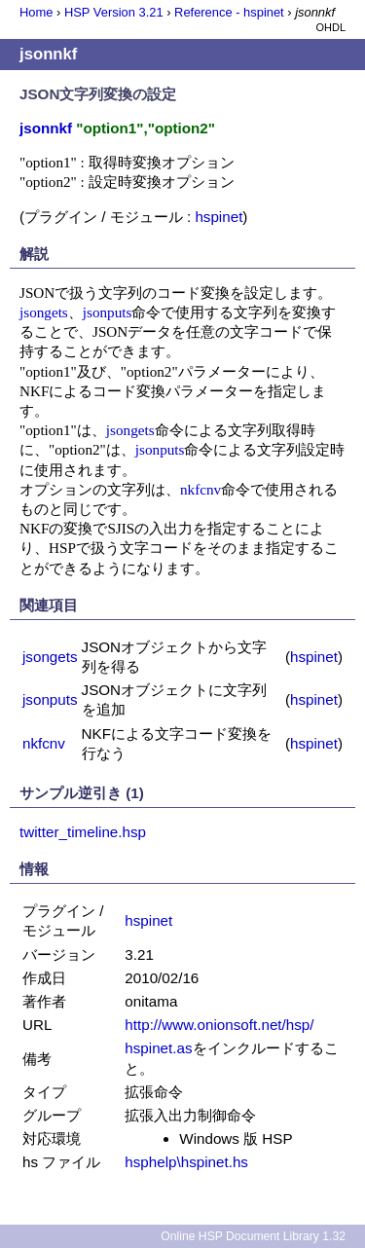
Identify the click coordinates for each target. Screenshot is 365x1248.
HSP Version (114, 12)
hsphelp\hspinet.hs (186, 1162)
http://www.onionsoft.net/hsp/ (219, 1024)
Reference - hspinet (229, 12)
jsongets (43, 312)
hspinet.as (158, 1048)
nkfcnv (200, 489)
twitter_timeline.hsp (82, 832)
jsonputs (107, 312)
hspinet (218, 216)
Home (36, 12)
